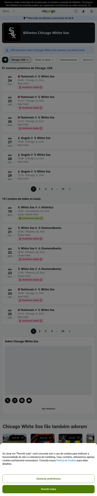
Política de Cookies (66, 460)
